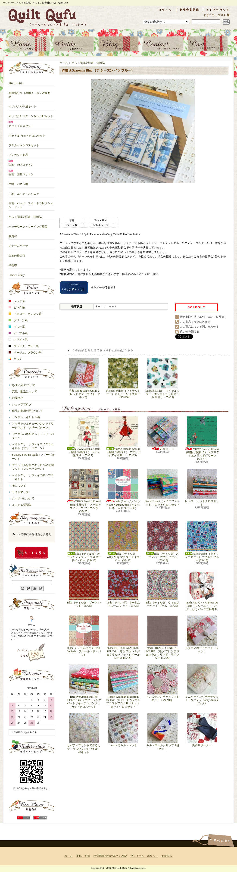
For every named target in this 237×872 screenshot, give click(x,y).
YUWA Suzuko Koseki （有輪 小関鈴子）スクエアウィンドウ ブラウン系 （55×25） (84, 491)
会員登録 (189, 10)
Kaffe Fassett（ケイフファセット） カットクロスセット (162, 487)
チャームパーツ (18, 244)
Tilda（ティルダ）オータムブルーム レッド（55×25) (123, 588)
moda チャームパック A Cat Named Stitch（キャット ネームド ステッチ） (123, 489)
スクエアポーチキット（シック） (201, 634)
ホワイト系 (18, 339)
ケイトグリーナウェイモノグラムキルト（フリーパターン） (33, 446)
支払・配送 (83, 856)
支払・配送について (74, 44)
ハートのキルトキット (123, 730)
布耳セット (162, 433)
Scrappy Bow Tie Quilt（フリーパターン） (33, 456)
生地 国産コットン (21, 172)
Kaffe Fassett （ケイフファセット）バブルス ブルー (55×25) (202, 541)
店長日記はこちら (31, 652)
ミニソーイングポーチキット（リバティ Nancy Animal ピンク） (202, 684)
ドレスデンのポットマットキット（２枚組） (162, 683)
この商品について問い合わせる (199, 326)
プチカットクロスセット (24, 143)
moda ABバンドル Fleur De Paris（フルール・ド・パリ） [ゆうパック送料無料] (201, 590)
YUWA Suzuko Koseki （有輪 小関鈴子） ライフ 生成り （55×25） (83, 436)
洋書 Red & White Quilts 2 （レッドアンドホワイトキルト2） (83, 378)
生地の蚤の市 (17, 253)
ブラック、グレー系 (24, 346)
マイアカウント (218, 10)
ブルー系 (17, 326)
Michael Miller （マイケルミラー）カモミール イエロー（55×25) (123, 378)
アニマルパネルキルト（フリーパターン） (33, 436)
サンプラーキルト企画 (26, 417)
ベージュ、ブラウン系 (25, 352)
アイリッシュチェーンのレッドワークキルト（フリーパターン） (33, 425)
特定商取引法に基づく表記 (110, 856)
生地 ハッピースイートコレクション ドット (31, 203)
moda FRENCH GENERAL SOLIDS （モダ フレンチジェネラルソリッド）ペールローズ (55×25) (123, 637)
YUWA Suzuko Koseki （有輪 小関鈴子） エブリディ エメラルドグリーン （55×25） (201, 438)
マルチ (15, 359)
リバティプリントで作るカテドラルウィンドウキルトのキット (83, 733)
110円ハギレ (16, 81)
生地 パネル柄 (18, 182)
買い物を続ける (189, 331)
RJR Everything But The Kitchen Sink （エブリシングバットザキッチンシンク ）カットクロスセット (83, 686)
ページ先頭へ (221, 840)
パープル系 (18, 333)
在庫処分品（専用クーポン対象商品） (29, 93)
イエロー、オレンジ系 (25, 314)
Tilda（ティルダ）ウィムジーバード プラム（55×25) (162, 588)
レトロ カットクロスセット (202, 487)
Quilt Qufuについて (23, 385)
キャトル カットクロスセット (27, 134)
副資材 (13, 234)
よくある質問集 (21, 504)
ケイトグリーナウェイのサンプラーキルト (33, 477)
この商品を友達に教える (195, 321)
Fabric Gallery (17, 273)
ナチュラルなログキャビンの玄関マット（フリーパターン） (33, 467)
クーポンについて (23, 498)
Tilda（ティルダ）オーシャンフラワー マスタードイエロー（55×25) (84, 541)
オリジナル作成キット (22, 104)
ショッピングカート (208, 44)
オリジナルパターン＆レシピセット (31, 114)
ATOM (40, 817)
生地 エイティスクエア (24, 192)
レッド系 (17, 301)
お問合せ (163, 44)
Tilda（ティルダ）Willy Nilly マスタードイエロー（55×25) (123, 541)
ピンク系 (17, 307)
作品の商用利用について (27, 411)
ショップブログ (118, 44)
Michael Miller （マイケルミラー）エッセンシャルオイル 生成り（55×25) (162, 378)
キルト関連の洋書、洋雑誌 (25, 215)
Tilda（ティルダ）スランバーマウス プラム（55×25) (162, 541)
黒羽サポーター (202, 730)
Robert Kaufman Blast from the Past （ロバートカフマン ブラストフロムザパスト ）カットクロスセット (123, 686)
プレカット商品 (18, 153)
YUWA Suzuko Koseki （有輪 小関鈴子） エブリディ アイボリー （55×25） (123, 436)
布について (19, 485)
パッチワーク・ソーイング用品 (28, 225)
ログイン (165, 10)
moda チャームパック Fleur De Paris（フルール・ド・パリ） (84, 636)
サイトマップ (20, 492)
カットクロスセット (21, 124)
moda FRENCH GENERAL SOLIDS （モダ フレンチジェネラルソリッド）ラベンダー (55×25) (162, 637)
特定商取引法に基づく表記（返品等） (203, 317)
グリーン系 (18, 320)
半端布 (13, 263)
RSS (23, 817)
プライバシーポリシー (144, 856)
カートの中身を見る (31, 553)
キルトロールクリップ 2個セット (162, 731)
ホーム (29, 44)
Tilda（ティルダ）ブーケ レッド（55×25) (84, 588)
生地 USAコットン (21, 162)
